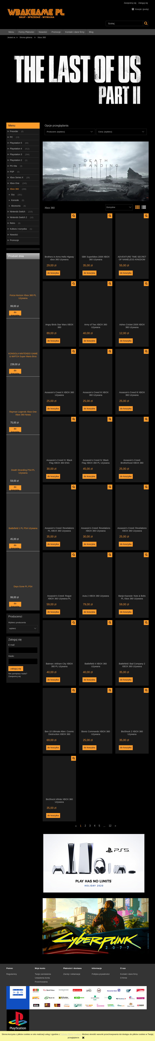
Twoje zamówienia (43, 974)
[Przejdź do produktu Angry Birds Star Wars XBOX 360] (59, 302)
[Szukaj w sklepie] (124, 23)
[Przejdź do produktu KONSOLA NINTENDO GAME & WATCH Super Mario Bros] (23, 341)
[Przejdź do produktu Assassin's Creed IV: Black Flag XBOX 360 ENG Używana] (59, 438)
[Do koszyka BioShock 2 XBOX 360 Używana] (126, 747)
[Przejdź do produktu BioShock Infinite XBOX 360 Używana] (59, 777)
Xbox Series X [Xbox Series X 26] (16, 177)
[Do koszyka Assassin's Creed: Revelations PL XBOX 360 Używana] (53, 544)
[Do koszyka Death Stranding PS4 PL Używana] (15, 487)
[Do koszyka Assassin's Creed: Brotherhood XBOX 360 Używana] (126, 476)
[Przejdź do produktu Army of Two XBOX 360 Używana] (95, 302)
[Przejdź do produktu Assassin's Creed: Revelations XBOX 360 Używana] (95, 505)
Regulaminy (11, 974)
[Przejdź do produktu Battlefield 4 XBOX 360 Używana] (95, 641)
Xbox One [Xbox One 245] (14, 183)
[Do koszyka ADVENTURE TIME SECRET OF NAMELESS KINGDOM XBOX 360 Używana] (126, 273)
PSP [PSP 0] (12, 171)
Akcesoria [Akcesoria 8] (15, 206)
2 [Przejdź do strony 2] (85, 825)
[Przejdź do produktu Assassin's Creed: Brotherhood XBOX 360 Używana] (132, 438)
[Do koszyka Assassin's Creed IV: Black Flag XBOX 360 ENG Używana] (53, 476)
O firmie (123, 978)
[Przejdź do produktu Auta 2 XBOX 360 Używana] (95, 573)
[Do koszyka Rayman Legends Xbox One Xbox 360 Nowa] (15, 429)
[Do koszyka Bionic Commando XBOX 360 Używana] (89, 747)
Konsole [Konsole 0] (15, 200)
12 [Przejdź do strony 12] (110, 825)
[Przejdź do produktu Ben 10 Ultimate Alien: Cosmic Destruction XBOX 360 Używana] (59, 709)
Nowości (14, 234)
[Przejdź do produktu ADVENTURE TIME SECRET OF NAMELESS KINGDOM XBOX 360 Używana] (132, 234)
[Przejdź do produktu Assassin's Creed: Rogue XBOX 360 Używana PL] (59, 573)
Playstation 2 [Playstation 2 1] (16, 160)
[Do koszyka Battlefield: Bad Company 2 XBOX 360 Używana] (126, 679)
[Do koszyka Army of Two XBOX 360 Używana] (89, 340)
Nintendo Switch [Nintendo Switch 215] (17, 211)
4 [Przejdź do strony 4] (94, 825)
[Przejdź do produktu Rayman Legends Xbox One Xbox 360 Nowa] (23, 400)
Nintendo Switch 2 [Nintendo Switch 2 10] (18, 217)
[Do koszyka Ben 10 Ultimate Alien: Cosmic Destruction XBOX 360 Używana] (53, 747)
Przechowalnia (41, 982)
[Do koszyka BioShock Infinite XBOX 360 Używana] (53, 815)
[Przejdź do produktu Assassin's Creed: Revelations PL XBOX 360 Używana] (59, 505)
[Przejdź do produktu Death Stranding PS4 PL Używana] (23, 458)
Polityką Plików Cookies (70, 1034)
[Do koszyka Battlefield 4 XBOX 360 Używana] (89, 679)
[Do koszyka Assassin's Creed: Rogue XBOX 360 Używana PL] (53, 612)
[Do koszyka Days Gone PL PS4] (15, 604)
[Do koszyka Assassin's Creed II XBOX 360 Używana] (53, 408)
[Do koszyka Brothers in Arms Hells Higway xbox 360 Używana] (53, 273)
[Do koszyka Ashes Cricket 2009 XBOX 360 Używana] (126, 340)
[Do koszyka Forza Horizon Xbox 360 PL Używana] (15, 313)
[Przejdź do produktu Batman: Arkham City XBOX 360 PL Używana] (59, 641)
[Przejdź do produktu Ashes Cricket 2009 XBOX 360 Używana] (132, 302)
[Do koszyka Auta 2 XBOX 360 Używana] (89, 612)
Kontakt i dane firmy (129, 974)
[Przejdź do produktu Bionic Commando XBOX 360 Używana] (95, 709)
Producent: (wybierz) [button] (56, 132)
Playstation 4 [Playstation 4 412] (16, 148)
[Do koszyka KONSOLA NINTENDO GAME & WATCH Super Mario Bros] (15, 371)
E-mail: (11, 645)
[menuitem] (11, 32)
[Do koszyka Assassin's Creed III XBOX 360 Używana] (89, 408)
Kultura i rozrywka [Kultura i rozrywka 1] (18, 229)
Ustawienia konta (42, 978)
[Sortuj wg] (119, 207)
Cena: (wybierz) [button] (105, 132)
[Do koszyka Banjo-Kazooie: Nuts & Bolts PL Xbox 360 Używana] (126, 612)
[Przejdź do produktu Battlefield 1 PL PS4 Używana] (23, 516)
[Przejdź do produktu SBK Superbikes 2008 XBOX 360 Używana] (95, 234)
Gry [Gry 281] (13, 194)
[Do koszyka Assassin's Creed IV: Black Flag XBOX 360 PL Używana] (89, 476)
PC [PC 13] (11, 137)
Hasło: (11, 656)
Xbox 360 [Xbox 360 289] (14, 189)
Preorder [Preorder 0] (14, 131)
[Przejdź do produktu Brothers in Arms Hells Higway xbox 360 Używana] (59, 234)
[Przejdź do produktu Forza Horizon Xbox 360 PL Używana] (23, 283)
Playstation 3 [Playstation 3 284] (16, 154)
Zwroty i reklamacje (71, 974)
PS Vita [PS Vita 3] (13, 166)
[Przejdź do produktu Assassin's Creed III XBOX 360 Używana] (95, 370)
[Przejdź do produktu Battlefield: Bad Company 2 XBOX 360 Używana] (132, 641)
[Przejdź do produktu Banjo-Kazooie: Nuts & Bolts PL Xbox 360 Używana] (132, 573)
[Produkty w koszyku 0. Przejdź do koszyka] (140, 9)
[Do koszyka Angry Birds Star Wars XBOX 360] (53, 340)
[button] (73, 215)
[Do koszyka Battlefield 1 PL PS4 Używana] (15, 546)
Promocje (14, 240)
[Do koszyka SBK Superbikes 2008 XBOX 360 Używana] (89, 273)
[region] (77, 80)
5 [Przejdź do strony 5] (99, 825)
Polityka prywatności (101, 974)
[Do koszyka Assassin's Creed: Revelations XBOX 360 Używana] (89, 544)
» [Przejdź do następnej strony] (115, 825)
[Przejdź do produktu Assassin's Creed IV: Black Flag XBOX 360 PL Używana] (95, 438)
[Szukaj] (145, 23)
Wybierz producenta (17, 623)
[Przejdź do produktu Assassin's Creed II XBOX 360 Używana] (59, 370)
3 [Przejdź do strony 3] (90, 825)
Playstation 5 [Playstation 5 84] (16, 143)
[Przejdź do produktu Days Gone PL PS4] (23, 574)
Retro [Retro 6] (12, 223)
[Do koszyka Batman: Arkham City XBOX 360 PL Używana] (53, 679)
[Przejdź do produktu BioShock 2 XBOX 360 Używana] (132, 709)
